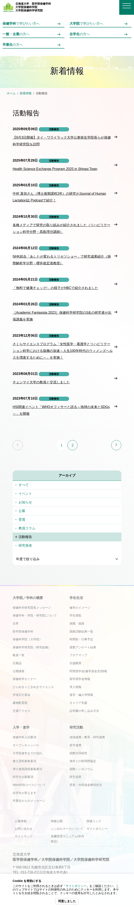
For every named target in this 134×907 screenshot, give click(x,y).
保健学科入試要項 (24, 737)
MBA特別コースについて (29, 785)
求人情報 (75, 687)
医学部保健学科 (23, 631)
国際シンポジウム (81, 769)
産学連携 (75, 745)
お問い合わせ (23, 828)
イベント (25, 493)
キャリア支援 (78, 702)
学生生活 (76, 598)
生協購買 (75, 663)
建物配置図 (20, 702)
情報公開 (57, 821)
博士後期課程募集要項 (27, 769)
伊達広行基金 (21, 694)
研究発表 (25, 545)
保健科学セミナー (24, 679)
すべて (24, 485)
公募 (22, 511)
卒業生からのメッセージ (29, 800)
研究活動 (76, 727)
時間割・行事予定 (81, 639)
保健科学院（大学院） (27, 639)
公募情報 (21, 821)
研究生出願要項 (23, 777)
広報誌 (17, 663)
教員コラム (27, 528)
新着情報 (26, 93)
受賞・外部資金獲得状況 (86, 785)
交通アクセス (21, 710)
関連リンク (94, 821)
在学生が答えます (24, 793)
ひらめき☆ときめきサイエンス (33, 687)
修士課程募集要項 (24, 761)
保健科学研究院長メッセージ (32, 607)
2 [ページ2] (73, 445)
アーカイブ (67, 475)
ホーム (11, 93)
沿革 (16, 623)
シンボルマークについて (67, 828)
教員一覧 (18, 655)
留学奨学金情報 (80, 679)
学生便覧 (75, 615)
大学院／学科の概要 (28, 598)
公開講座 (18, 671)
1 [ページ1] (61, 445)
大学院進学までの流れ (27, 753)
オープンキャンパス (26, 745)
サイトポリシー (76, 886)
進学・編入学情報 (81, 694)
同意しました (67, 901)
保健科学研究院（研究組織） (32, 647)
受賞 (22, 519)
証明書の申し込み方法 (84, 710)
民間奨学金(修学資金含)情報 (88, 671)
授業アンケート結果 (83, 647)
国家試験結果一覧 (81, 631)
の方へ (16, 34)
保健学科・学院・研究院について (35, 615)
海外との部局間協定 (83, 761)
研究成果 (75, 777)
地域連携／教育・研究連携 (87, 737)
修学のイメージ (80, 607)
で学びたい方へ (21, 23)
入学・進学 (21, 727)
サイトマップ (23, 836)
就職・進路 (77, 623)
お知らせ (25, 502)
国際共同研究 (78, 753)
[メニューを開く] (126, 5)
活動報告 (25, 537)
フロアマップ (78, 655)
